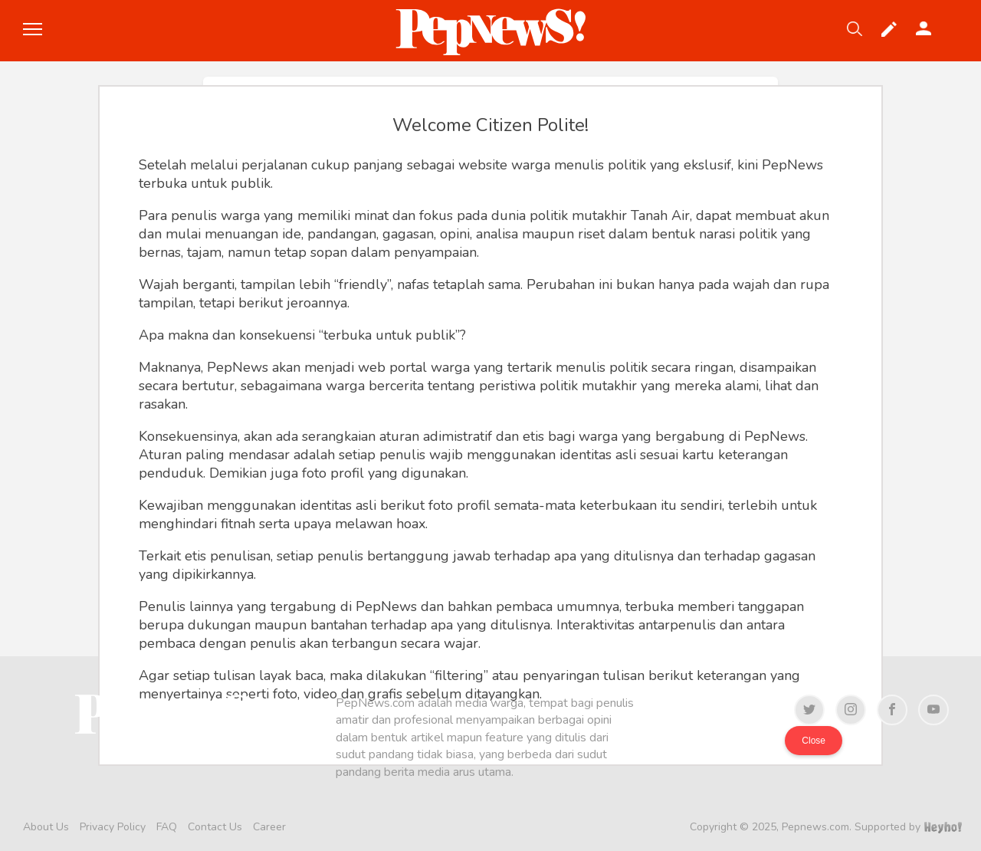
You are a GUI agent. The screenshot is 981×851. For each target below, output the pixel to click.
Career (269, 827)
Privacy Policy (113, 827)
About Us (46, 827)
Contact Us (215, 827)
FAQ (166, 827)
